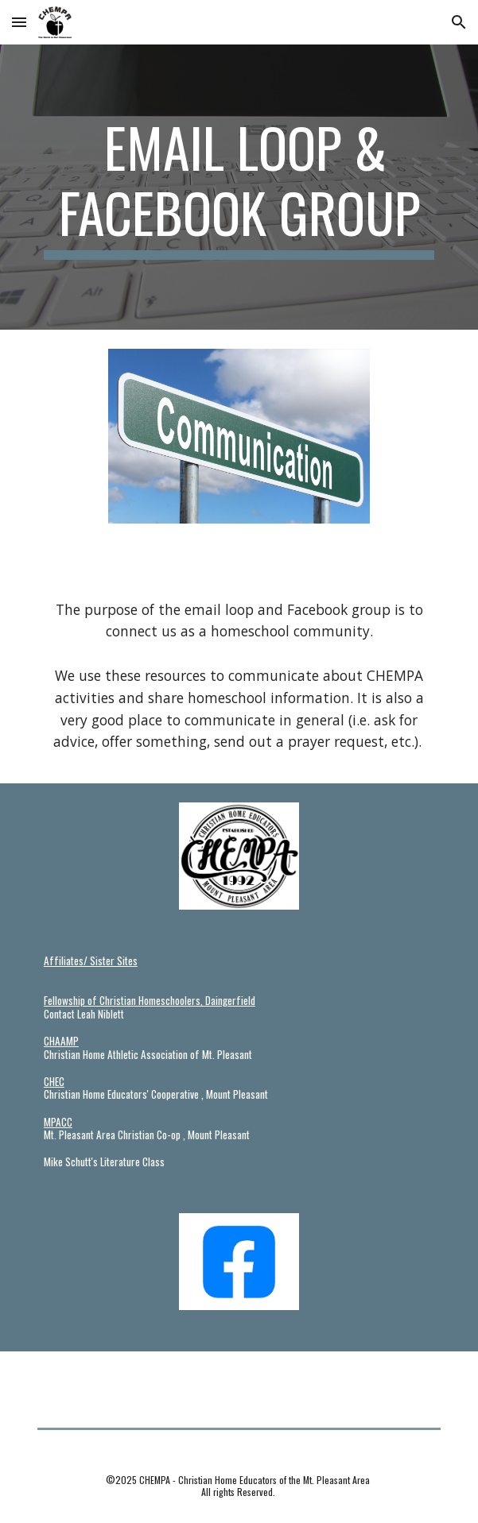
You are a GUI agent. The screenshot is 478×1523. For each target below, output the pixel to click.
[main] (239, 187)
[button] (19, 22)
